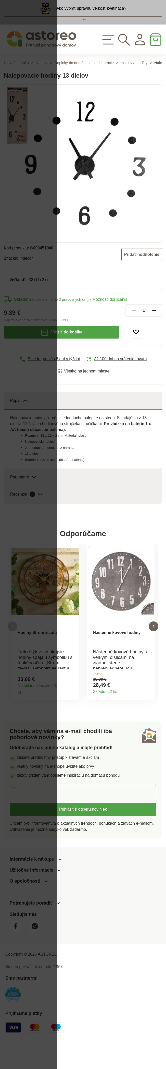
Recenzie (26, 512)
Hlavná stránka (16, 80)
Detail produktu (73, 715)
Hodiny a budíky (134, 80)
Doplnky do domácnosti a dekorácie (84, 80)
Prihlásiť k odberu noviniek (83, 834)
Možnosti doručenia (109, 317)
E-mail (19, 816)
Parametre (23, 495)
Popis (19, 418)
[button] (12, 647)
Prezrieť (83, 30)
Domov (42, 80)
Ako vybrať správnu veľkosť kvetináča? (91, 11)
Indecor (26, 276)
